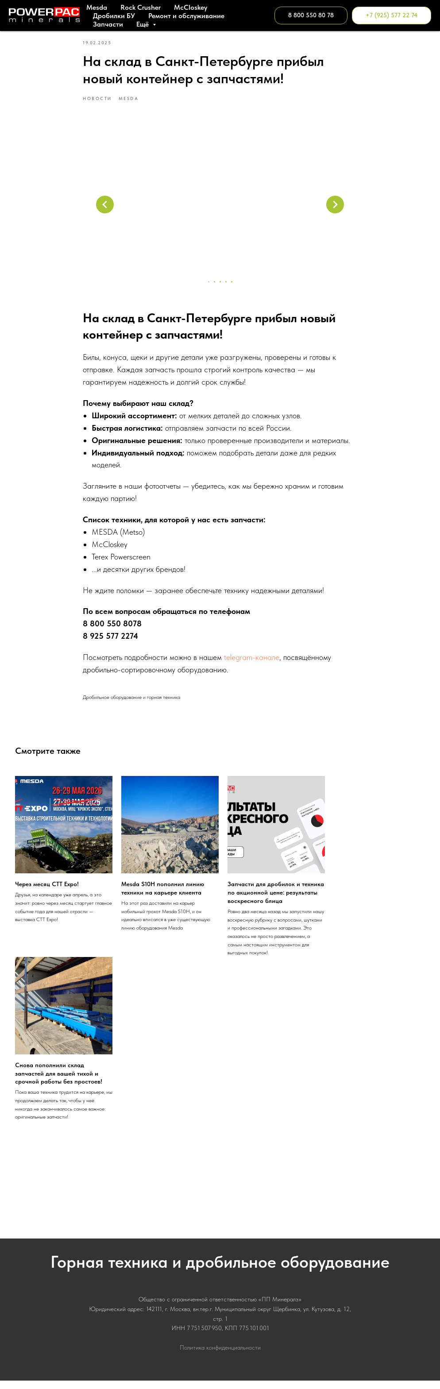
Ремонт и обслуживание (186, 16)
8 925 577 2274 (110, 639)
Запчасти (108, 24)
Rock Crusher (140, 7)
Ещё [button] (143, 24)
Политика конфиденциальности (220, 1355)
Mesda (96, 7)
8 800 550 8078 (112, 628)
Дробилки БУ (114, 16)
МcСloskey (190, 7)
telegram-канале (251, 661)
